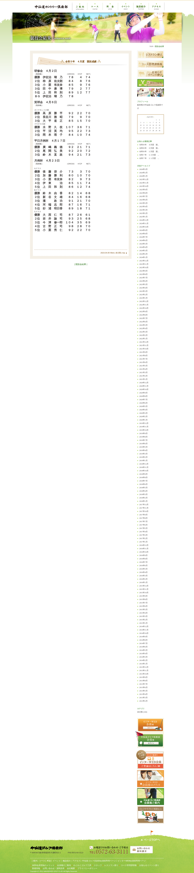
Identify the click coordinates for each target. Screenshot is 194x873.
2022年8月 (143, 315)
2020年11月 (143, 386)
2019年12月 (143, 423)
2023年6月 (143, 281)
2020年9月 (143, 393)
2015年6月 (143, 606)
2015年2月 (143, 620)
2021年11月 (143, 345)
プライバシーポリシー (87, 868)
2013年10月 (143, 674)
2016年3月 (143, 576)
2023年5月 (143, 284)
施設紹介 (66, 861)
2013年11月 (143, 670)
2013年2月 (143, 701)
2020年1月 (143, 420)
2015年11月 (143, 589)
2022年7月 (143, 318)
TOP (151, 46)
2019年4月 (143, 450)
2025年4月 (143, 206)
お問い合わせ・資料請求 (53, 868)
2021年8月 (143, 355)
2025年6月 (143, 200)
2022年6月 (143, 322)
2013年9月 (143, 677)
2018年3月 (143, 494)
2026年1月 (143, 176)
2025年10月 (143, 186)
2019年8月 (143, 437)
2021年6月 (143, 362)
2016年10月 (143, 552)
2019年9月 (143, 433)
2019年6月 (143, 443)
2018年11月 (143, 467)
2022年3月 (143, 332)
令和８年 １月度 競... (149, 151)
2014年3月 (143, 657)
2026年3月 (143, 169)
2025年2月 (143, 213)
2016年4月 (143, 572)
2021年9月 (143, 352)
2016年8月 (143, 559)
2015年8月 (143, 599)
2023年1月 (143, 298)
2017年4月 (143, 532)
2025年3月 (143, 210)
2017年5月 (143, 528)
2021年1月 (143, 379)
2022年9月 (143, 311)
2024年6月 (143, 240)
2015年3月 (143, 616)
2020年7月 (143, 399)
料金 (48, 861)
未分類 (118, 253)
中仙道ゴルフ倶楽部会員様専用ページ (99, 861)
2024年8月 (143, 234)
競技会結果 (159, 46)
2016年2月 (143, 579)
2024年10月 (143, 227)
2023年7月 (143, 278)
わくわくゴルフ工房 (82, 865)
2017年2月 (143, 538)
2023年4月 (143, 288)
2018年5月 (143, 488)
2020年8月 (143, 396)
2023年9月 (143, 271)
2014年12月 (143, 626)
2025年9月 (143, 190)
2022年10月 (143, 308)
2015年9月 (143, 596)
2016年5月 (143, 569)
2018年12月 (143, 464)
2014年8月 (143, 640)
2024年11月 (143, 223)
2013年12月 (143, 667)
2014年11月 (143, 630)
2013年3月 (143, 697)
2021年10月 (143, 349)
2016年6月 (143, 565)
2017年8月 (143, 518)
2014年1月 (143, 664)
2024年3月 (143, 250)
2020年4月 (143, 410)
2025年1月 (143, 217)
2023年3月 (143, 291)
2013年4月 (143, 694)
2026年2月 (143, 173)
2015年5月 (143, 609)
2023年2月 (143, 294)
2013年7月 (143, 684)
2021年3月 (143, 372)
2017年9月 (143, 515)
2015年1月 (143, 623)
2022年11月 (143, 305)
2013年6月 (143, 687)
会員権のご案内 (64, 865)
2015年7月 (143, 603)
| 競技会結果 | (81, 264)
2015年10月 (143, 593)
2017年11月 (143, 508)
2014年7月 (143, 643)
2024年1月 (143, 257)
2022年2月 (143, 335)
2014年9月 (143, 637)
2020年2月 (143, 416)
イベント (56, 861)
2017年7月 (143, 521)
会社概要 (71, 868)
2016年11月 (143, 548)
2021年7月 (143, 359)
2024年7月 (143, 237)
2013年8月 (143, 681)
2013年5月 (143, 691)
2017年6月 (143, 525)
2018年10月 (143, 471)
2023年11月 (143, 264)
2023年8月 (143, 274)
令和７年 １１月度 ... (149, 158)
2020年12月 (143, 383)
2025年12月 (143, 179)
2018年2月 (143, 498)
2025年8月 (143, 193)
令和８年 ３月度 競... (149, 145)
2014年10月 (143, 633)
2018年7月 (143, 481)
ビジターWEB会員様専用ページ (131, 861)
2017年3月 (143, 535)
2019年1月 (143, 460)
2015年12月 (143, 586)
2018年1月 (143, 501)
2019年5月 (143, 447)
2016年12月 (143, 545)
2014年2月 (143, 660)
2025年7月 (143, 196)
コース (42, 861)
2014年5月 (143, 650)
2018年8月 (143, 477)
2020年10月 (143, 389)
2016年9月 (143, 555)
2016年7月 (143, 562)
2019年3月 (143, 454)
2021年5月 (143, 366)
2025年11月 (143, 183)
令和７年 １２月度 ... (149, 155)
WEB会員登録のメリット (43, 865)
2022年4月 (143, 328)
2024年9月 (143, 230)
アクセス (76, 861)
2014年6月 (143, 647)
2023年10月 (143, 267)
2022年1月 (143, 339)
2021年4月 (143, 369)
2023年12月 (143, 261)
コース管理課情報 (129, 865)
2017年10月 (143, 511)
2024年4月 (143, 247)
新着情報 (36, 868)
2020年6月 (143, 403)
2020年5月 (143, 406)
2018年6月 (143, 484)
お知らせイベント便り (149, 865)
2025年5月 (143, 203)
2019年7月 (143, 440)
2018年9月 (143, 474)
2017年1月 (143, 542)
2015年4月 (143, 613)
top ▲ (124, 253)
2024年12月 (143, 220)
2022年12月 (143, 301)
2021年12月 (143, 342)
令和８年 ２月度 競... (149, 148)
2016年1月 (143, 582)
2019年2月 (143, 457)
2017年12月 (143, 504)
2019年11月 (143, 427)
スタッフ (98, 865)
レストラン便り (111, 865)
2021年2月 (143, 376)
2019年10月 (143, 430)
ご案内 (34, 861)
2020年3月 (143, 413)
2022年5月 (143, 325)
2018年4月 (143, 491)
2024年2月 (143, 254)
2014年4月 (143, 653)
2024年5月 (143, 244)
